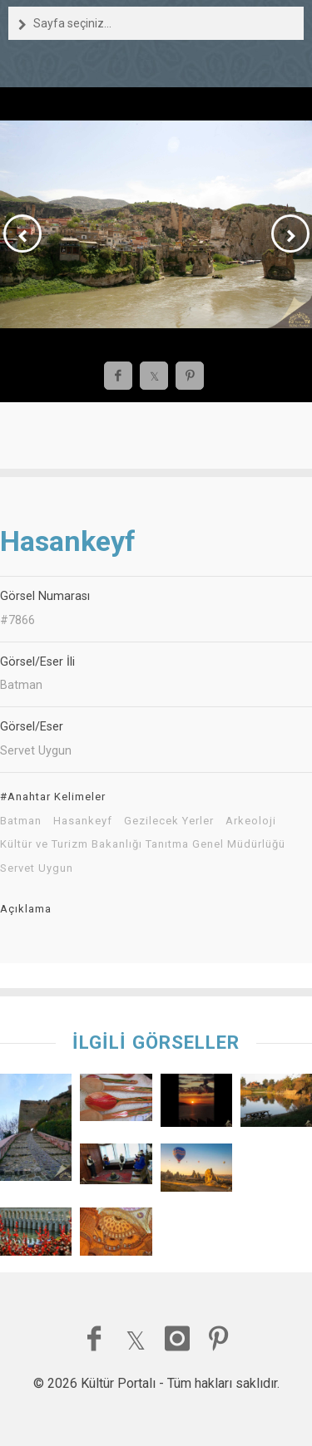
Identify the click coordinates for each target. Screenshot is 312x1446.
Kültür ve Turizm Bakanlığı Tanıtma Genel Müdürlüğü (142, 844)
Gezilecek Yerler (169, 821)
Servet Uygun (36, 868)
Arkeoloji (250, 821)
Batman (21, 821)
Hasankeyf (82, 821)
